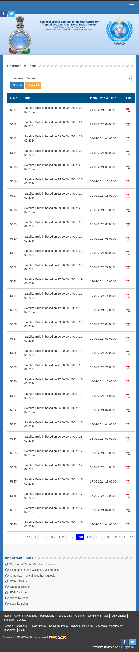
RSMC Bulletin (19, 581)
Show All (33, 85)
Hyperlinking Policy (82, 625)
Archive (79, 615)
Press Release (19, 598)
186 (61, 537)
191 (108, 537)
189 (89, 537)
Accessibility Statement (109, 625)
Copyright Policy (58, 625)
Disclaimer (10, 629)
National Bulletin (20, 586)
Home (7, 615)
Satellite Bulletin (20, 603)
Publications (47, 615)
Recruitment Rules (97, 615)
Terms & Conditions (15, 625)
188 (80, 537)
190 (98, 537)
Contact (21, 619)
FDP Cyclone (18, 592)
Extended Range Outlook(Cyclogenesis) (35, 569)
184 (42, 537)
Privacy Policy (38, 625)
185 (52, 537)
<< (28, 537)
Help (22, 629)
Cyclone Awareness (25, 615)
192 (117, 537)
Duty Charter (118, 615)
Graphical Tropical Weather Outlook (32, 575)
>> (131, 537)
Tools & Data (64, 615)
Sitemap (9, 619)
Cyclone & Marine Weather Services (32, 564)
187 (70, 537)
